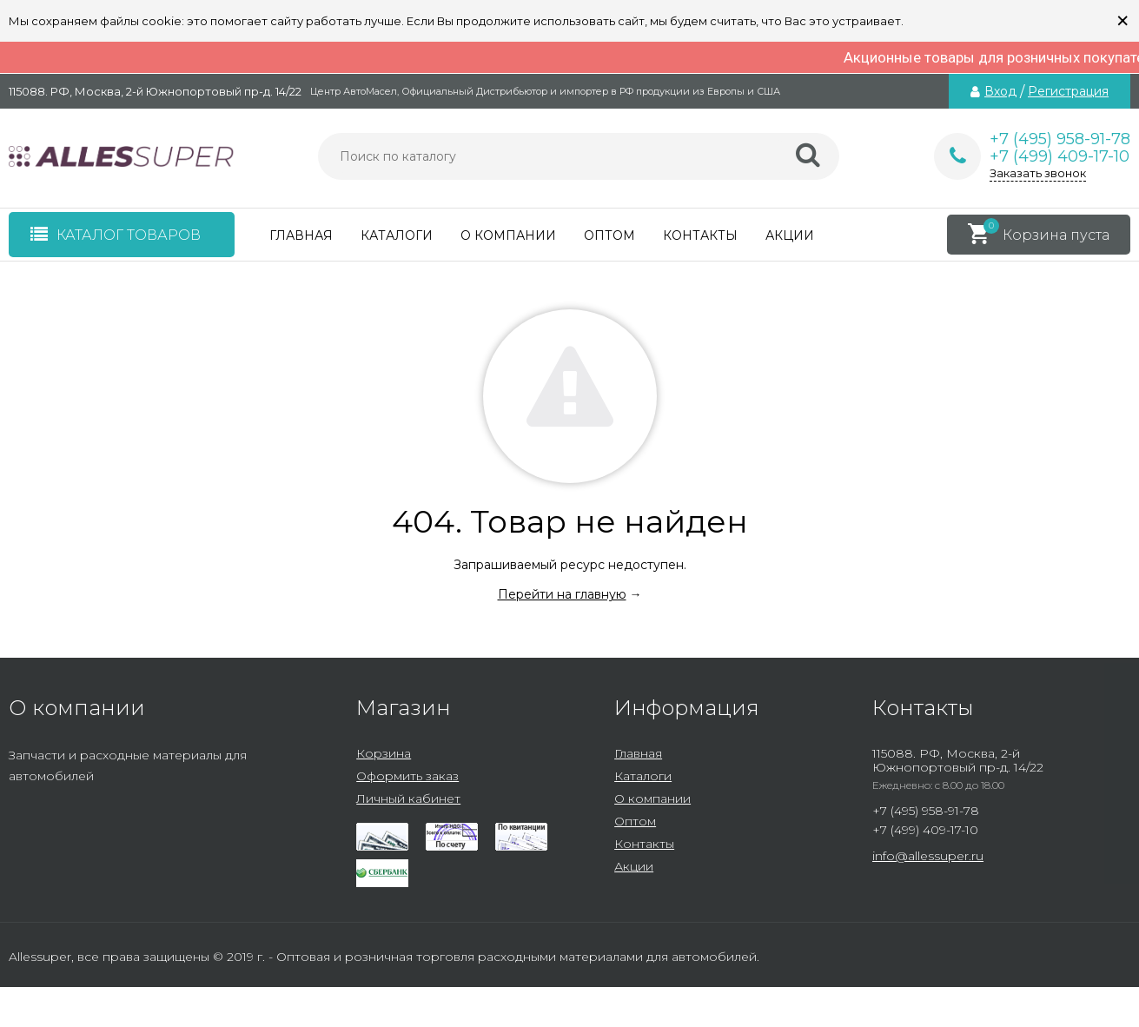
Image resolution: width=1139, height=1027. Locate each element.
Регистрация (1068, 91)
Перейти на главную (562, 594)
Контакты (700, 235)
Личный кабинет (408, 798)
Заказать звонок (1038, 173)
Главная (301, 235)
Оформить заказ (407, 776)
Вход (1000, 91)
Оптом (609, 235)
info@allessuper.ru (927, 856)
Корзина (383, 753)
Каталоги (397, 235)
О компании (508, 235)
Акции (789, 235)
